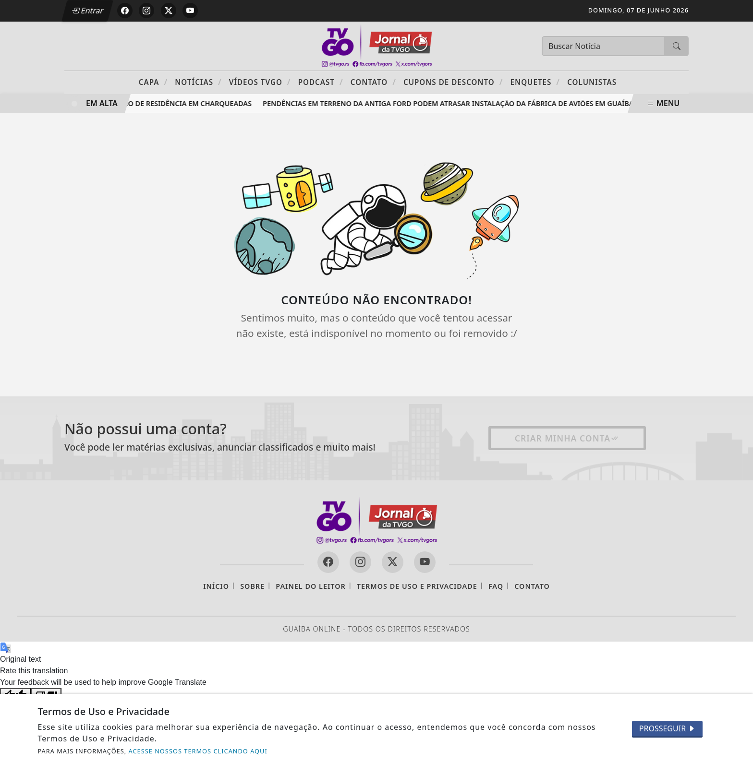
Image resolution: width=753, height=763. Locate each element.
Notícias (198, 81)
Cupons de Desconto (453, 81)
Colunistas (592, 82)
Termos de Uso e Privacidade (417, 586)
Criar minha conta (567, 438)
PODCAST (320, 81)
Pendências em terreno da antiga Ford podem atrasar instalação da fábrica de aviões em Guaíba (450, 103)
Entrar (87, 10)
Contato (373, 81)
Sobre (252, 586)
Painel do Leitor (310, 586)
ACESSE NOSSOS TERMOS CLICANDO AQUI (198, 751)
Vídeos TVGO (260, 81)
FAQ (495, 586)
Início (216, 586)
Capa (153, 81)
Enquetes (535, 81)
